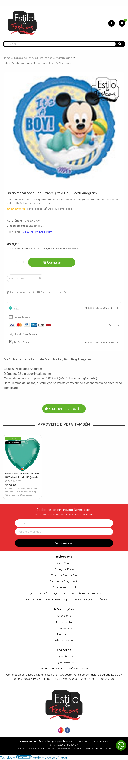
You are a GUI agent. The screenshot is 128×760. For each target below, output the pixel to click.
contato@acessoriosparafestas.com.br (64, 668)
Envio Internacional (64, 587)
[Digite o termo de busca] (60, 44)
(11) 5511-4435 (64, 656)
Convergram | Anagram (37, 231)
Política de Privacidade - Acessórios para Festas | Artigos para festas (64, 599)
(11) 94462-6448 (64, 662)
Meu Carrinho (64, 634)
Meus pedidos (64, 628)
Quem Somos (64, 563)
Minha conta (64, 622)
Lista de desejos (64, 640)
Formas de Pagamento (64, 581)
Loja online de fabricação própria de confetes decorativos (64, 593)
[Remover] (10, 262)
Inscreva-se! (64, 543)
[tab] (64, 308)
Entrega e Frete (64, 569)
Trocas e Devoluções (64, 575)
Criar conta (64, 615)
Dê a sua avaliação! (58, 208)
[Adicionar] (23, 262)
